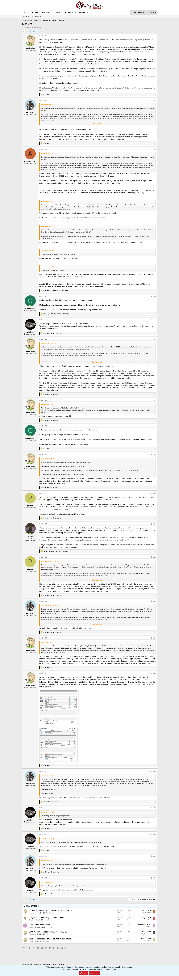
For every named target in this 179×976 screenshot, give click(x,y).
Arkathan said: (45, 404)
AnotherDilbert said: (47, 343)
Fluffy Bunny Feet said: (48, 561)
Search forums (36, 16)
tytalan (31, 927)
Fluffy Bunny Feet (146, 934)
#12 (154, 557)
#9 (155, 454)
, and (55, 290)
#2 (155, 100)
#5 (155, 320)
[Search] (151, 12)
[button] (52, 12)
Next (33, 31)
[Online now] (30, 46)
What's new (46, 12)
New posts (25, 16)
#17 (154, 808)
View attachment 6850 (48, 790)
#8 (155, 426)
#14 (154, 638)
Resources (69, 12)
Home (26, 12)
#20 (154, 878)
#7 (155, 400)
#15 (154, 673)
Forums (35, 12)
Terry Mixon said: (46, 839)
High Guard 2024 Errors (39, 925)
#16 (154, 771)
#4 (155, 296)
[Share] (151, 36)
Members (82, 12)
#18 (154, 834)
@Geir (145, 40)
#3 (155, 149)
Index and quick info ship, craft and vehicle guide (50, 939)
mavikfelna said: (46, 105)
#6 (155, 339)
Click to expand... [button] (97, 123)
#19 (154, 856)
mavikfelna (27, 27)
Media (57, 12)
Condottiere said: (46, 459)
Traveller (48, 913)
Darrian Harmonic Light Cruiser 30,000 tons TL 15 (50, 911)
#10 (154, 493)
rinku (149, 919)
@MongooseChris (85, 130)
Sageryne (32, 920)
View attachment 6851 (48, 794)
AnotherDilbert (146, 912)
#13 (154, 601)
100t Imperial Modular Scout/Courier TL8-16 (48, 932)
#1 (155, 36)
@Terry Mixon (62, 680)
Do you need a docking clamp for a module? (48, 918)
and (51, 333)
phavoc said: (45, 642)
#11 (154, 524)
